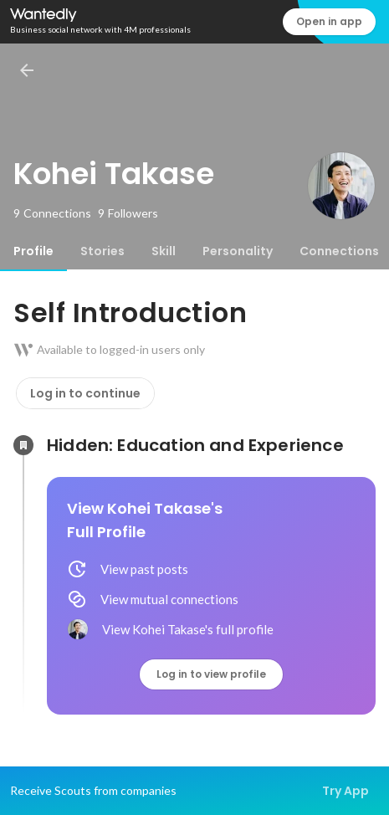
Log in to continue (85, 393)
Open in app (329, 21)
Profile (33, 251)
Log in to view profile (211, 674)
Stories (102, 251)
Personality (237, 251)
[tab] (33, 251)
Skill (163, 251)
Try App (345, 790)
